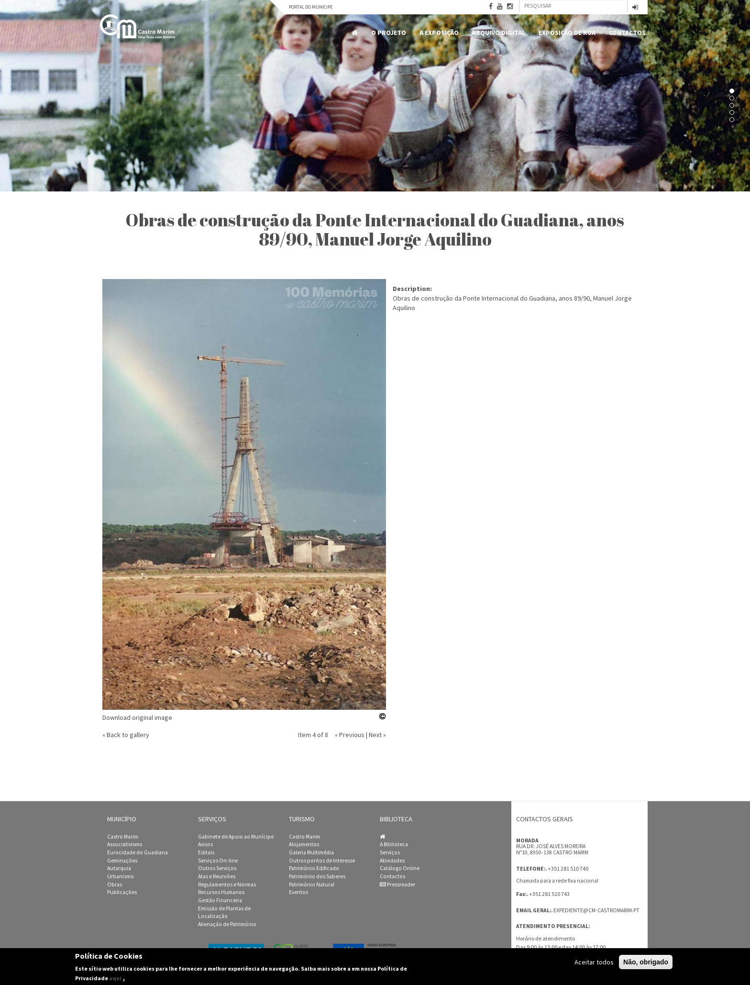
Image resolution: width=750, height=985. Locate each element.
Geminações (122, 860)
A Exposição (439, 32)
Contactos (627, 32)
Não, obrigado (645, 962)
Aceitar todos (594, 962)
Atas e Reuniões (216, 876)
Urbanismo (120, 876)
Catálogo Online (399, 868)
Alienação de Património (227, 924)
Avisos (205, 844)
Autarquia (119, 868)
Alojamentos (304, 844)
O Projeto (388, 32)
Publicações (122, 892)
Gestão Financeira (220, 900)
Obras (114, 884)
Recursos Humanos (221, 892)
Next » (377, 734)
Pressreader (397, 884)
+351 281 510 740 (568, 868)
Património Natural (311, 884)
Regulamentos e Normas (227, 884)
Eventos (298, 892)
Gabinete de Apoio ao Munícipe (236, 836)
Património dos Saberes (317, 876)
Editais (206, 852)
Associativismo (125, 844)
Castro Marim (122, 836)
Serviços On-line (218, 860)
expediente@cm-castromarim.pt (596, 910)
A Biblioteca (394, 844)
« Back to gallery (125, 734)
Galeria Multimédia (311, 852)
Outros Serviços (217, 868)
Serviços (390, 852)
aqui (115, 978)
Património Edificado (314, 868)
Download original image (137, 717)
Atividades (392, 860)
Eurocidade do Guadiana (137, 852)
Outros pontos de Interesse (322, 860)
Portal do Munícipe (310, 7)
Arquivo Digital (498, 32)
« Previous (349, 734)
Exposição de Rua (567, 32)
